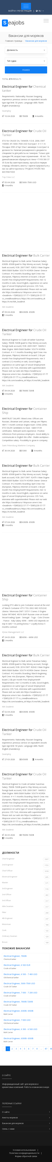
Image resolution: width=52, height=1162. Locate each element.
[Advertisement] (26, 224)
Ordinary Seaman (26, 937)
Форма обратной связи (26, 1156)
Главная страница (13, 41)
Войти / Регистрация (19, 10)
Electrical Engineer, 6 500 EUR (17, 965)
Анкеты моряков (10, 1117)
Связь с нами (8, 1128)
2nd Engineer (26, 865)
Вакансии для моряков (13, 1123)
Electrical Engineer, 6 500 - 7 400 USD (20, 974)
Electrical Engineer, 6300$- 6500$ (18, 1010)
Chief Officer (26, 871)
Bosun (26, 943)
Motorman (26, 925)
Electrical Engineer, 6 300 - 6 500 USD (20, 1029)
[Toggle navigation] (26, 6)
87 (46, 1048)
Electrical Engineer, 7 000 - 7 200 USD (20, 992)
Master (26, 883)
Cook (26, 931)
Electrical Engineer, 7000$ (15, 956)
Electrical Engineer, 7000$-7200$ (18, 1001)
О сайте (6, 1112)
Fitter (26, 913)
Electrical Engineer (26, 877)
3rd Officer (26, 901)
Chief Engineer (26, 859)
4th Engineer (26, 919)
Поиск (26, 69)
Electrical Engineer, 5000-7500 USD (19, 983)
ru (40, 10)
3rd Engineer (26, 889)
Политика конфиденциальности (24, 1153)
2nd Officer (26, 895)
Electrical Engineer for (26, 255)
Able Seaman (26, 907)
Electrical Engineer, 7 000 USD (17, 1020)
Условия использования (24, 1150)
